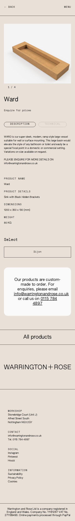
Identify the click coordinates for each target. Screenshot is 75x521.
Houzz (11, 460)
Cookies (12, 481)
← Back (9, 7)
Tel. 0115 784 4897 (19, 439)
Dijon (37, 252)
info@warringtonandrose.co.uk (21, 163)
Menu (67, 7)
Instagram (13, 453)
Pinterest (13, 457)
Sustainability (15, 474)
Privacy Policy (15, 478)
